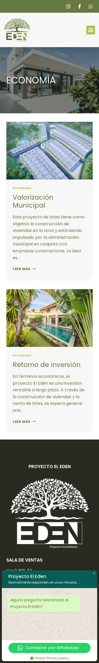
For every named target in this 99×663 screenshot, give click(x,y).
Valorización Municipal (33, 201)
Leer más (24, 269)
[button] (90, 30)
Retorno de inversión (47, 364)
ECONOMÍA (22, 188)
